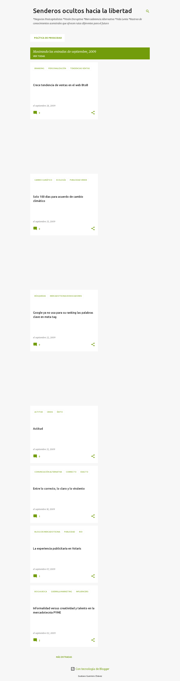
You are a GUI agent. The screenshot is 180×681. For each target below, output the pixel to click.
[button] (93, 113)
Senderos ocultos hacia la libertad (82, 10)
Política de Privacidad (48, 38)
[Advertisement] (62, 146)
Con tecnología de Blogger (90, 668)
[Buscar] (148, 11)
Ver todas (39, 56)
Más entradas (64, 657)
